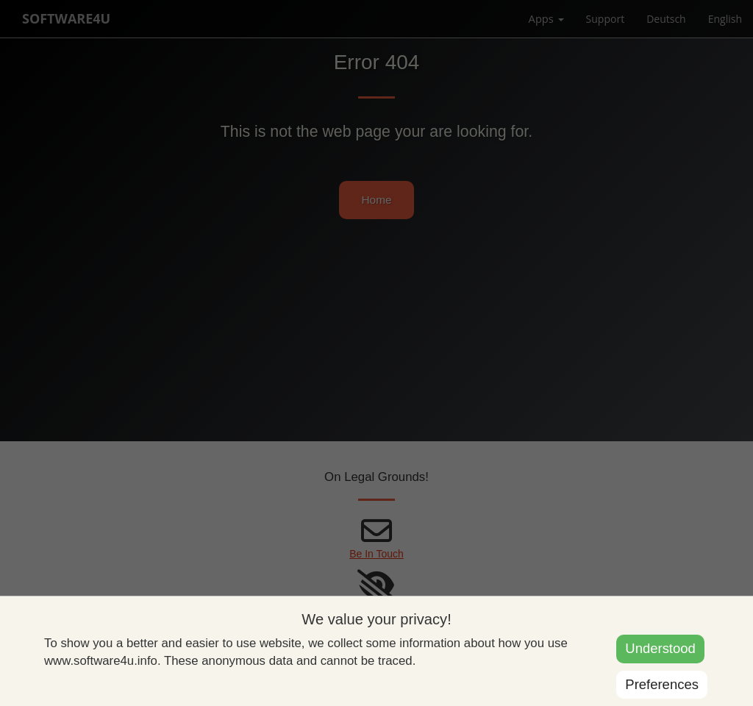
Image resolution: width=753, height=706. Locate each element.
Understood (660, 648)
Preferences (662, 684)
